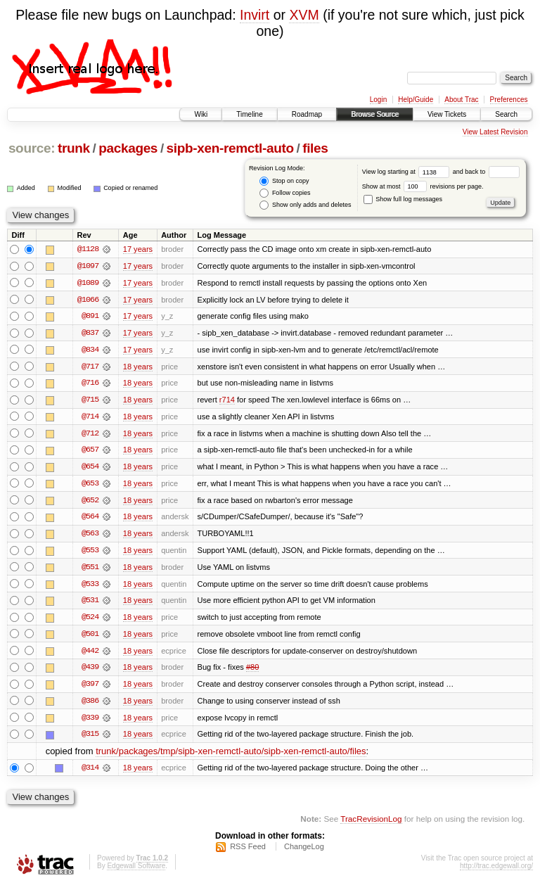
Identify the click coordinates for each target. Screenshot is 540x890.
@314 (90, 772)
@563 (90, 536)
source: (31, 148)
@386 (90, 705)
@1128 (87, 249)
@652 (90, 502)
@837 (90, 333)
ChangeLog (304, 852)
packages (128, 148)
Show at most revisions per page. (423, 186)
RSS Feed (248, 852)
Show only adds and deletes (305, 205)
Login (378, 99)
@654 (90, 468)
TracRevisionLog (370, 823)
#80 (252, 671)
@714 (90, 418)
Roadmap (307, 114)
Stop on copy (284, 181)
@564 (90, 519)
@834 (90, 350)
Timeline (249, 114)
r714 (227, 401)
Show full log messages (403, 199)
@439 (90, 671)
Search (506, 114)
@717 (90, 367)
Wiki (200, 114)
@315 (90, 738)
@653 (90, 485)
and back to (486, 171)
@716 (90, 384)
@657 (90, 451)
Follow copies (284, 193)
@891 (90, 316)
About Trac (461, 99)
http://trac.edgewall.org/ (496, 871)
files (315, 148)
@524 (90, 620)
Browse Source (375, 114)
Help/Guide (415, 99)
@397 (90, 688)
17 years (138, 249)
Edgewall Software (136, 871)
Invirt (254, 15)
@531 (90, 603)
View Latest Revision (495, 132)
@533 (90, 586)
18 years (138, 367)
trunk (74, 148)
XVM (304, 15)
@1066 (87, 299)
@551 (90, 570)
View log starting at (407, 171)
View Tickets (447, 114)
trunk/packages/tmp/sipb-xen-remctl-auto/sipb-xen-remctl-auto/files (231, 756)
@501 (90, 637)
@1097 (87, 266)
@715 (90, 401)
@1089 (87, 282)
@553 (90, 553)
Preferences (509, 99)
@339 (90, 721)
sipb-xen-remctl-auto (230, 148)
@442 (90, 654)
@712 (90, 434)
